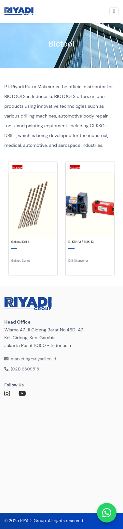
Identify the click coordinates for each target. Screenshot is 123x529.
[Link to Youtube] (23, 393)
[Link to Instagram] (9, 393)
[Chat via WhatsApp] (106, 512)
